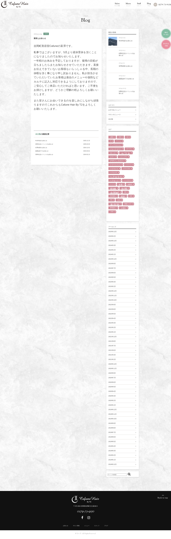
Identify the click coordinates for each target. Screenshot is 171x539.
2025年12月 (112, 231)
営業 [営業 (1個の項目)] (125, 192)
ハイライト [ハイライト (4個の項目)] (114, 169)
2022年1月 (112, 332)
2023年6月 (112, 273)
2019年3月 (112, 451)
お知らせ (65, 525)
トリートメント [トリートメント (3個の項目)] (115, 165)
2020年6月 (112, 382)
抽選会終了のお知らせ (41, 151)
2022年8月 (112, 309)
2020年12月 (112, 364)
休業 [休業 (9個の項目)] (121, 185)
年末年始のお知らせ (41, 140)
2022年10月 (112, 300)
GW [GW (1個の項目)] (127, 137)
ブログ (149, 4)
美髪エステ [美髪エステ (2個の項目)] (128, 204)
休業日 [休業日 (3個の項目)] (130, 184)
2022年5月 (112, 314)
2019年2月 (112, 455)
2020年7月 (112, 378)
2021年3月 (112, 355)
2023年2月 (112, 286)
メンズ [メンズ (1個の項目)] (112, 184)
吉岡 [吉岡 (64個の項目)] (124, 188)
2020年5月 (112, 387)
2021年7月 (112, 346)
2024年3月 (112, 245)
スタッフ (139, 4)
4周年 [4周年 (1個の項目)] (120, 137)
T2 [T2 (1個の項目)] (110, 141)
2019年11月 (112, 414)
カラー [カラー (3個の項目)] (112, 157)
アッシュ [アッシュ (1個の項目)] (118, 141)
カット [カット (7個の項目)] (113, 153)
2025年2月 (112, 236)
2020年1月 (112, 405)
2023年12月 (112, 259)
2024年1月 (112, 254)
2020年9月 (112, 373)
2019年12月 (112, 409)
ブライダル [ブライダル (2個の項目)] (126, 168)
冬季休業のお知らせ (41, 147)
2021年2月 (112, 359)
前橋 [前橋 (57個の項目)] (113, 188)
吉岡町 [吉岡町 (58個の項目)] (114, 192)
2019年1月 (112, 460)
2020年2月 (112, 400)
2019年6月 (112, 437)
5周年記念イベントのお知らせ (44, 154)
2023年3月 (112, 282)
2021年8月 (112, 341)
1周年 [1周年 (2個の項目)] (112, 137)
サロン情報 (117, 4)
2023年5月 (112, 277)
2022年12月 (112, 291)
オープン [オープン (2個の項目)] (129, 149)
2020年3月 (112, 396)
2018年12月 (112, 464)
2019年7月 (112, 432)
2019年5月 (112, 441)
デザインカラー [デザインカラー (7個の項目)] (117, 161)
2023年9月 (112, 263)
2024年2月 (112, 250)
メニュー (128, 4)
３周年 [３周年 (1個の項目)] (112, 211)
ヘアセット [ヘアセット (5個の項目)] (114, 181)
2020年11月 (112, 368)
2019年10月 (112, 419)
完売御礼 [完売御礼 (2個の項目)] (113, 196)
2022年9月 (112, 304)
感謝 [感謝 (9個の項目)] (123, 196)
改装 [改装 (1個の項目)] (131, 196)
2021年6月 (112, 350)
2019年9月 (112, 423)
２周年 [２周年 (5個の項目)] (123, 208)
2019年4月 (112, 446)
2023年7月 (112, 268)
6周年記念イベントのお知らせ (44, 144)
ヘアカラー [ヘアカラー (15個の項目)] (116, 177)
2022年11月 (112, 295)
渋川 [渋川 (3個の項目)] (118, 200)
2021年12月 (112, 336)
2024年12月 (112, 241)
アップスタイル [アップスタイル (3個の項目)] (115, 145)
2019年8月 (112, 428)
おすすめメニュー (114, 110)
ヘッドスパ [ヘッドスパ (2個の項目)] (127, 180)
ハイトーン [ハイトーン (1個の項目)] (129, 164)
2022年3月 (112, 323)
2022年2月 (112, 327)
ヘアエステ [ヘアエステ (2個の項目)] (113, 172)
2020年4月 (112, 391)
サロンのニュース (114, 114)
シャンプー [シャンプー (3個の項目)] (123, 157)
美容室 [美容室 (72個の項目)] (115, 204)
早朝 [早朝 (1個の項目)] (111, 200)
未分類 (38, 134)
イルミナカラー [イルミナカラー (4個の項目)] (115, 149)
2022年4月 (112, 318)
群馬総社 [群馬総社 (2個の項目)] (113, 208)
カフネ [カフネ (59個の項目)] (125, 153)
